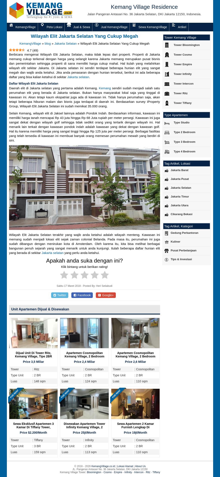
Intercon (139, 472)
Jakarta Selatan (65, 43)
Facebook (82, 295)
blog (48, 43)
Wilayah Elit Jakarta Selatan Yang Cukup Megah (84, 36)
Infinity (128, 472)
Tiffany (156, 472)
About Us (140, 466)
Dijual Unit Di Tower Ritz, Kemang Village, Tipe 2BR (33, 354)
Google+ (106, 295)
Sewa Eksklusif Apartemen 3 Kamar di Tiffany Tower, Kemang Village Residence (33, 427)
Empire (118, 472)
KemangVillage (30, 43)
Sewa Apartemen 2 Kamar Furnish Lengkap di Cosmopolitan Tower (135, 427)
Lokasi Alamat (125, 466)
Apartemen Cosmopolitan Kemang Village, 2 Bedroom (84, 354)
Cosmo (108, 472)
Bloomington (94, 472)
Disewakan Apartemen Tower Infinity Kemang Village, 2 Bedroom (84, 427)
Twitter (59, 295)
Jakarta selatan (78, 77)
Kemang (105, 88)
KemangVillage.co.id (103, 466)
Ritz (148, 472)
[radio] (64, 275)
